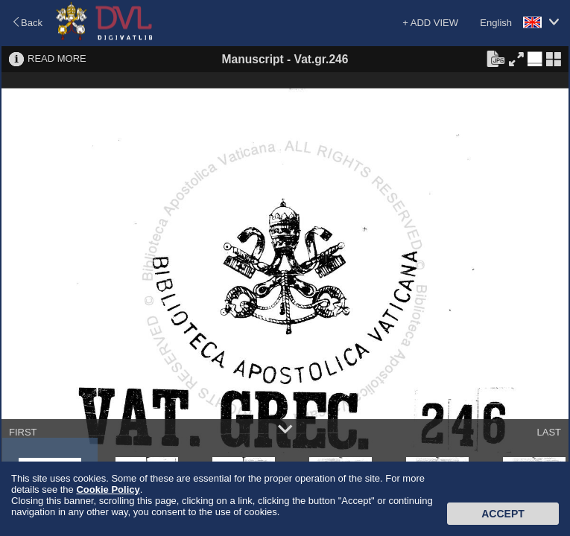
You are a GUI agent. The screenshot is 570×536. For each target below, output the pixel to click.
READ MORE (57, 58)
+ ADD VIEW (430, 22)
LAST (548, 432)
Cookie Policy (107, 489)
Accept (503, 514)
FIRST (23, 432)
